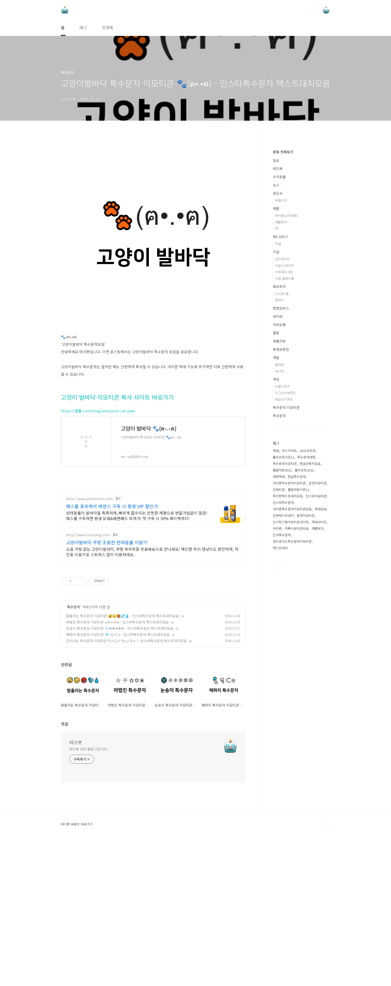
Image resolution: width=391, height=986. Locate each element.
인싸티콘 (279, 639)
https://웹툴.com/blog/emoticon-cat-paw (98, 480)
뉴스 (276, 334)
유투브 (277, 715)
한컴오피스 (281, 457)
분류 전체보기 (283, 301)
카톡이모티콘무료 (297, 678)
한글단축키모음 (310, 613)
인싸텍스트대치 (283, 665)
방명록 (107, 27)
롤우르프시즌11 (283, 606)
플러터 (279, 514)
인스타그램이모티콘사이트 (291, 671)
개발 (276, 507)
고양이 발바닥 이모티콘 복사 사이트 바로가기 (117, 466)
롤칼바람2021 (282, 619)
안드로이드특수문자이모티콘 (292, 691)
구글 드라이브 (284, 415)
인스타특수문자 (283, 652)
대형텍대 (279, 626)
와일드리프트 (284, 548)
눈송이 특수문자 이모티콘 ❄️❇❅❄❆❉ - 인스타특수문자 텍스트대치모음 (120, 772)
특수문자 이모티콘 (286, 556)
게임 (276, 528)
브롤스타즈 (282, 536)
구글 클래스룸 (284, 428)
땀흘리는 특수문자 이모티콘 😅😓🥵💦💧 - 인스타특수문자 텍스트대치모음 (122, 760)
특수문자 (73, 751)
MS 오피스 (280, 386)
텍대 (276, 600)
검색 (314, 10)
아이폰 (277, 678)
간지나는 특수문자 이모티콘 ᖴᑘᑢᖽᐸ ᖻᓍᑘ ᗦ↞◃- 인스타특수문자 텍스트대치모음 (126, 785)
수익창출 (279, 326)
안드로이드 (282, 408)
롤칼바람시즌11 (298, 639)
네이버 (278, 465)
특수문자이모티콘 (285, 613)
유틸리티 (281, 350)
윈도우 (278, 342)
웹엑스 (279, 449)
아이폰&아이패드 (286, 365)
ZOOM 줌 (282, 443)
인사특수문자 (282, 684)
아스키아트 (289, 600)
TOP (326, 971)
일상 (276, 309)
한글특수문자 (297, 626)
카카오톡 (279, 474)
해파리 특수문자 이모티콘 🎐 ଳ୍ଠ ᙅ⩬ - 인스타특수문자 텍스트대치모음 (118, 778)
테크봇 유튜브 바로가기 (77, 969)
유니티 (279, 520)
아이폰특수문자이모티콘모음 (292, 658)
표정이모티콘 (306, 665)
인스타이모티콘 (316, 645)
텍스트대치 (280, 697)
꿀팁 (276, 482)
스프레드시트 (284, 421)
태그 (83, 27)
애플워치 (281, 371)
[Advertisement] (153, 178)
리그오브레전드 (285, 542)
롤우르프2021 (304, 619)
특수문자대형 (306, 606)
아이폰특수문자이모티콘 (289, 632)
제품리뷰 (279, 490)
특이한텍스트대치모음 (288, 645)
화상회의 (279, 436)
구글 (276, 401)
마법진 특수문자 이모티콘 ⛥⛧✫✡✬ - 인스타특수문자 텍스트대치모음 (117, 766)
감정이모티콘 (318, 632)
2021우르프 (308, 600)
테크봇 (75, 887)
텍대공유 (321, 658)
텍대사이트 (319, 671)
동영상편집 (281, 498)
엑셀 (278, 393)
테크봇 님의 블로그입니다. (88, 893)
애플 (276, 358)
